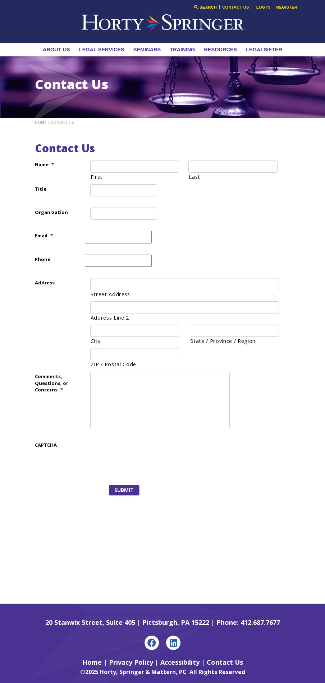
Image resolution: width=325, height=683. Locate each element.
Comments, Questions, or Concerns (51, 383)
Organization (51, 212)
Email (44, 235)
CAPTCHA (46, 445)
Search (205, 7)
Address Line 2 (110, 317)
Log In (263, 7)
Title (40, 189)
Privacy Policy (131, 662)
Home (40, 122)
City (96, 340)
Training (182, 49)
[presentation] (139, 454)
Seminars (147, 49)
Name (44, 164)
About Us (56, 49)
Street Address (110, 294)
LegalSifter (264, 49)
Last (194, 176)
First (96, 176)
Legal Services (101, 49)
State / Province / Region (223, 340)
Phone (42, 259)
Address (45, 282)
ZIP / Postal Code (113, 364)
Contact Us (235, 7)
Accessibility (180, 662)
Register (286, 7)
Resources (220, 49)
